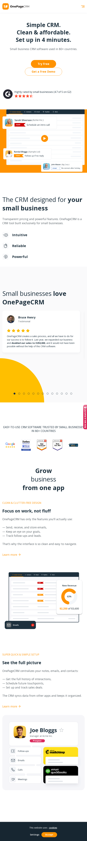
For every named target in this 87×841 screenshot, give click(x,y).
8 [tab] (48, 394)
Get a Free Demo (43, 71)
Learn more (11, 555)
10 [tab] (57, 394)
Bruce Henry (26, 317)
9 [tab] (52, 394)
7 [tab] (43, 394)
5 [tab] (33, 394)
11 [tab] (62, 394)
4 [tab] (29, 394)
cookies (53, 827)
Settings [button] (34, 834)
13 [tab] (71, 394)
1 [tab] (14, 394)
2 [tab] (19, 394)
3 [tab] (24, 394)
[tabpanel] (41, 332)
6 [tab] (38, 394)
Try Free (43, 64)
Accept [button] (49, 834)
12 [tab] (66, 394)
